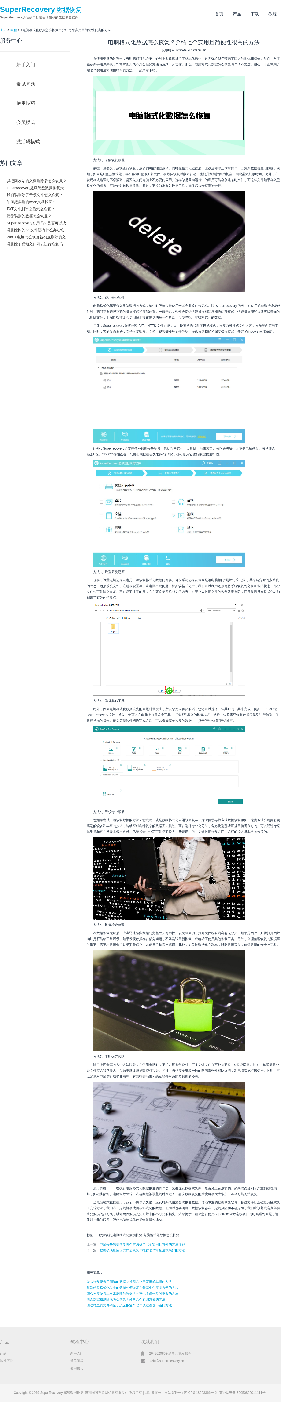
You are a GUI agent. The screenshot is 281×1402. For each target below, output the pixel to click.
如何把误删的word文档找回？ (31, 202)
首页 (219, 14)
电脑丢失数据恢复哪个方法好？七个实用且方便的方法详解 (142, 1244)
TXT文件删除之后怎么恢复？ (31, 209)
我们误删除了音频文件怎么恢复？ (35, 195)
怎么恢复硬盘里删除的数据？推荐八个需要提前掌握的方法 (129, 1282)
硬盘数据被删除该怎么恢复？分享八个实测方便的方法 (126, 1299)
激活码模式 (28, 141)
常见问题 (25, 84)
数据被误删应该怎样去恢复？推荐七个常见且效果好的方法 (142, 1250)
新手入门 (25, 64)
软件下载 (6, 1361)
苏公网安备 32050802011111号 (242, 1393)
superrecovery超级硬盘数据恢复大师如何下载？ (38, 188)
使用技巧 (25, 103)
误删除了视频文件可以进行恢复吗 (35, 244)
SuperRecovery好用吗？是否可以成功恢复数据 (38, 223)
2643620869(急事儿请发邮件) (170, 1353)
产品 (237, 14)
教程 (272, 14)
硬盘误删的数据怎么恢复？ (29, 216)
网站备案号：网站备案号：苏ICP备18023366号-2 (181, 1393)
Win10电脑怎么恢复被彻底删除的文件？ (38, 237)
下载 (255, 14)
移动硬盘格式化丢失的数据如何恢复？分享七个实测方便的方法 (132, 1287)
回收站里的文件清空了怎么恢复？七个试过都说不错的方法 (129, 1305)
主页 (3, 30)
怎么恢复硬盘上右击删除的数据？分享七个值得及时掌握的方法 (132, 1293)
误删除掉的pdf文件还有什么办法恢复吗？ (38, 230)
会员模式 (25, 122)
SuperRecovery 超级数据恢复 (61, 1393)
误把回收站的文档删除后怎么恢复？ (37, 181)
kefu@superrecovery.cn (167, 1361)
